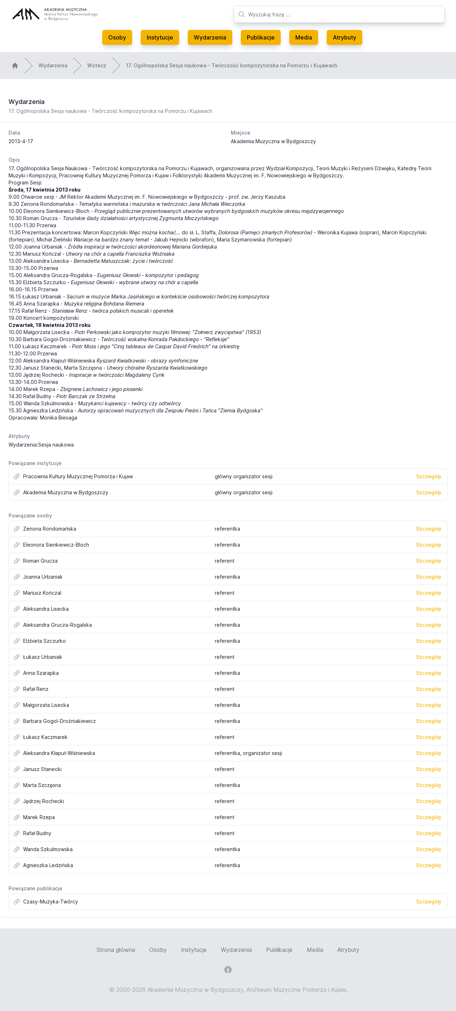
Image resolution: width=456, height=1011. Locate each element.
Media (303, 37)
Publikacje (261, 37)
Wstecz (96, 65)
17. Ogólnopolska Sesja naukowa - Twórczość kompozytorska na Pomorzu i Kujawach (231, 65)
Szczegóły (428, 476)
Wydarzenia (210, 37)
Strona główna (116, 949)
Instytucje (160, 37)
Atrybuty (344, 37)
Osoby (117, 37)
